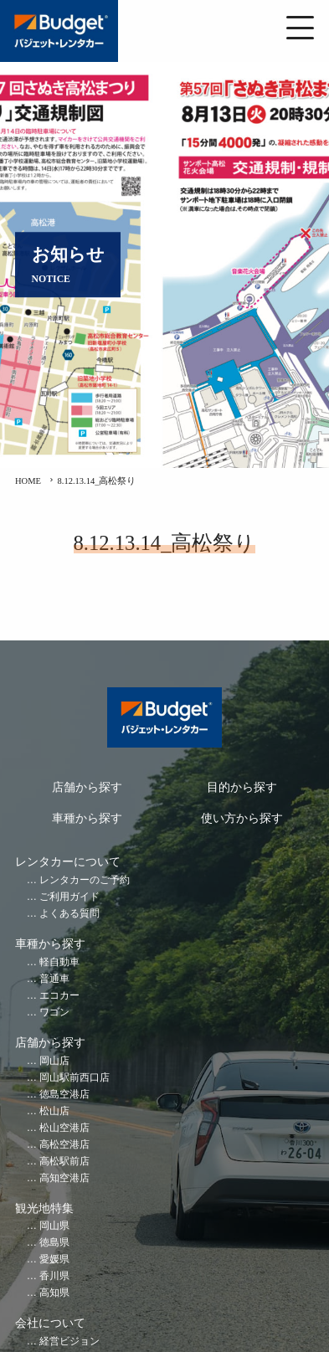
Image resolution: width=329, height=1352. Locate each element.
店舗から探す (87, 787)
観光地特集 (44, 1208)
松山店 (54, 1111)
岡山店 (54, 1061)
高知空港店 (64, 1178)
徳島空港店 (64, 1094)
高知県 (54, 1293)
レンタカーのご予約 (84, 880)
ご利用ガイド (69, 897)
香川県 (54, 1276)
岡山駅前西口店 (74, 1077)
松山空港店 (64, 1128)
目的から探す (242, 787)
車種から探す (87, 818)
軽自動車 (59, 962)
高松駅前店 (64, 1161)
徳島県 (54, 1242)
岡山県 (54, 1226)
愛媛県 (54, 1259)
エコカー (59, 995)
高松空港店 (64, 1144)
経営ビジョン (69, 1341)
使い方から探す (242, 818)
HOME (28, 481)
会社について (50, 1323)
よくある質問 (69, 913)
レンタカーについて (68, 862)
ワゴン (54, 1012)
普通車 (54, 979)
